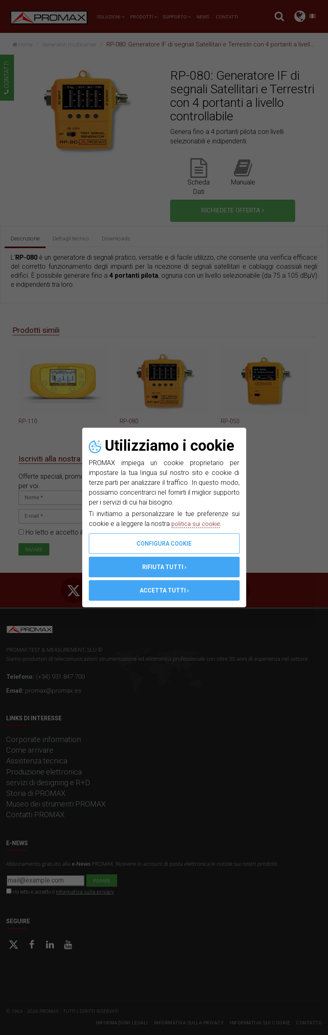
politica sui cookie (197, 524)
